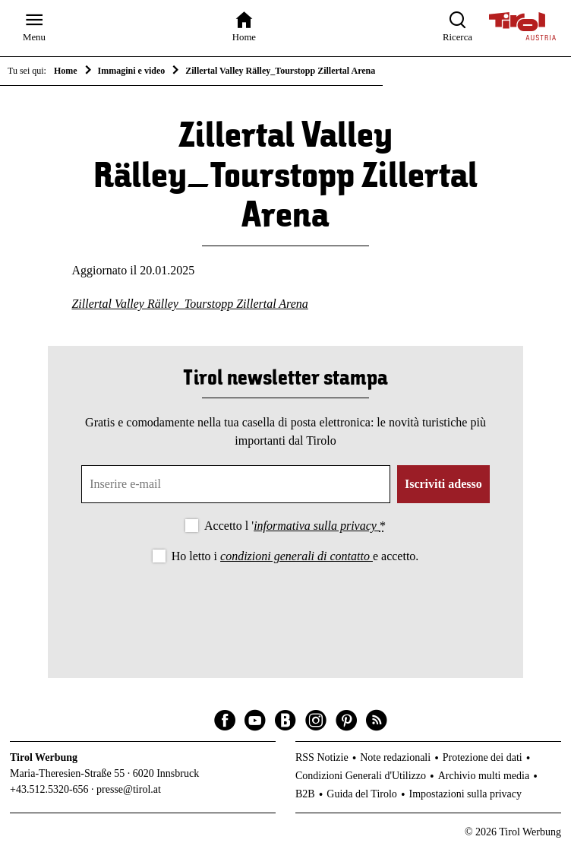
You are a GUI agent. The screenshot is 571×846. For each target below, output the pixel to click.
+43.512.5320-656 (49, 789)
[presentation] (285, 608)
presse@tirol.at (128, 789)
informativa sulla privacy (317, 525)
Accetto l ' (295, 525)
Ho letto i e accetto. (295, 556)
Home (65, 70)
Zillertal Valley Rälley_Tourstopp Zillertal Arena (189, 303)
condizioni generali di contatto (296, 556)
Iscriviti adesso (443, 483)
